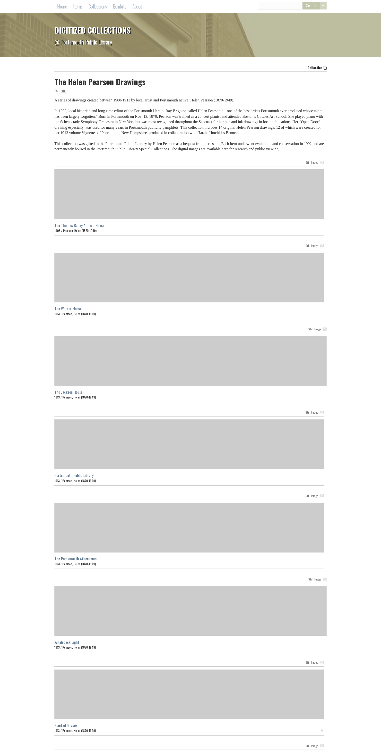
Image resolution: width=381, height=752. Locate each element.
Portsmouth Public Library (74, 311)
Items (78, 7)
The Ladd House (249, 394)
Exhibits (119, 7)
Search (306, 7)
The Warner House (159, 227)
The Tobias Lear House (162, 477)
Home (62, 7)
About (137, 7)
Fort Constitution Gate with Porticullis (83, 561)
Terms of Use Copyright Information (197, 742)
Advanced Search (322, 8)
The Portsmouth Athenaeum (167, 311)
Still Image (131, 164)
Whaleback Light (250, 311)
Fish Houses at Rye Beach (73, 477)
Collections (98, 7)
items (60, 93)
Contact (163, 742)
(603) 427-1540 (227, 736)
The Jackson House (252, 227)
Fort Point (245, 477)
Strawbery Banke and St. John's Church (175, 561)
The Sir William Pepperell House (170, 394)
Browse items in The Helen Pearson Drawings (90, 588)
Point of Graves (66, 394)
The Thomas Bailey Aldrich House (79, 227)
